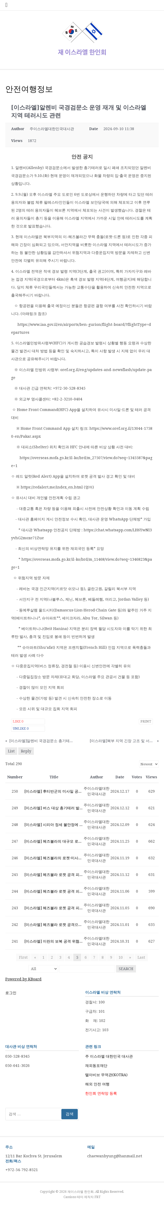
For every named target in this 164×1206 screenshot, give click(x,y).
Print (145, 721)
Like (18, 721)
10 (121, 957)
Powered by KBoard (23, 979)
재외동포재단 (96, 1065)
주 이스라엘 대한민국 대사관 (109, 1056)
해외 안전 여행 (97, 1084)
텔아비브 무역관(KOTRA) (106, 1075)
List (11, 751)
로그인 (10, 993)
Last (141, 957)
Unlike (21, 728)
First (23, 957)
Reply (26, 751)
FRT (97, 1197)
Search (126, 969)
